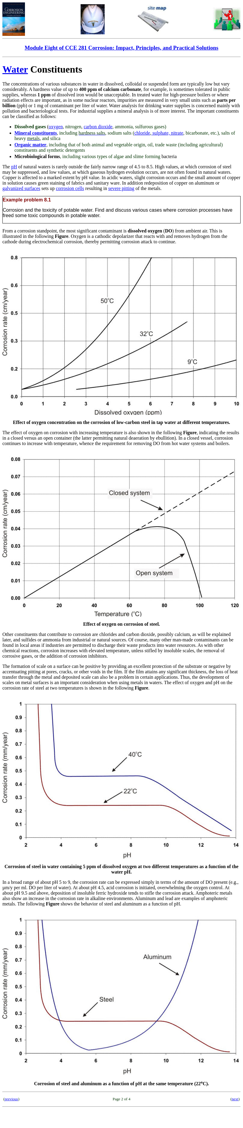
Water (15, 69)
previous (11, 1099)
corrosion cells (70, 188)
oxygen (56, 126)
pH (14, 166)
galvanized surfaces (21, 188)
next (235, 1099)
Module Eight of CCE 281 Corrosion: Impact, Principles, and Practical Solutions (121, 48)
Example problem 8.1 (27, 199)
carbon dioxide (98, 126)
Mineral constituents (35, 133)
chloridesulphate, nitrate (158, 133)
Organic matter (30, 144)
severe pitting (121, 188)
